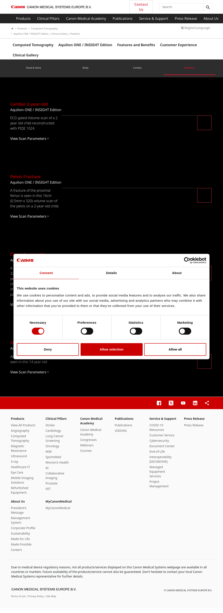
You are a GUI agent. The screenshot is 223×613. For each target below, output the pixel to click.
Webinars (87, 450)
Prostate (51, 488)
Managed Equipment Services (157, 476)
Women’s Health (57, 467)
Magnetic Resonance (19, 453)
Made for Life (20, 543)
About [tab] (177, 273)
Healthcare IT (20, 471)
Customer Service (161, 440)
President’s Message (18, 514)
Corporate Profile (23, 532)
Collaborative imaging (55, 480)
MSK (49, 456)
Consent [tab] (46, 273)
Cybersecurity (159, 445)
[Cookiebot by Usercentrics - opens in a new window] (187, 260)
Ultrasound (19, 461)
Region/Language (195, 28)
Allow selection (111, 349)
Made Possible (21, 549)
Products (23, 18)
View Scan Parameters (29, 143)
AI (47, 472)
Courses (86, 455)
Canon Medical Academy (86, 18)
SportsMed (53, 461)
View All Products (23, 430)
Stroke (50, 430)
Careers (16, 554)
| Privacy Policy (35, 601)
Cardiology (53, 435)
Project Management (159, 488)
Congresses (88, 444)
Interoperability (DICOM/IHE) (160, 463)
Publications (122, 18)
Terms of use (18, 601)
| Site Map (50, 601)
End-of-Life (157, 456)
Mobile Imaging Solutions (22, 484)
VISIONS (121, 435)
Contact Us (141, 7)
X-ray (14, 466)
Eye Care (17, 477)
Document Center (162, 451)
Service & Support (153, 18)
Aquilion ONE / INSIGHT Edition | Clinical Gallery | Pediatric (45, 33)
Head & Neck (33, 72)
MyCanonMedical (59, 506)
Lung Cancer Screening (55, 443)
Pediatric (189, 72)
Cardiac (137, 72)
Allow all (175, 349)
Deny (48, 349)
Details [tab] (111, 273)
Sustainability (20, 538)
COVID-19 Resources (156, 432)
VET (48, 493)
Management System (20, 524)
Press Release (186, 18)
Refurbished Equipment (19, 494)
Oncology (52, 451)
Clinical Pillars (48, 18)
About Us (211, 18)
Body (85, 72)
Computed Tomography (43, 28)
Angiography (20, 435)
